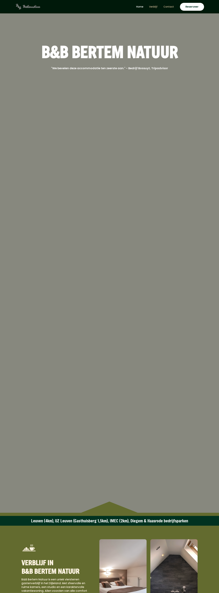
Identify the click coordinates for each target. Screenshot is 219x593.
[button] (192, 7)
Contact (169, 6)
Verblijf (155, 6)
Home (142, 6)
